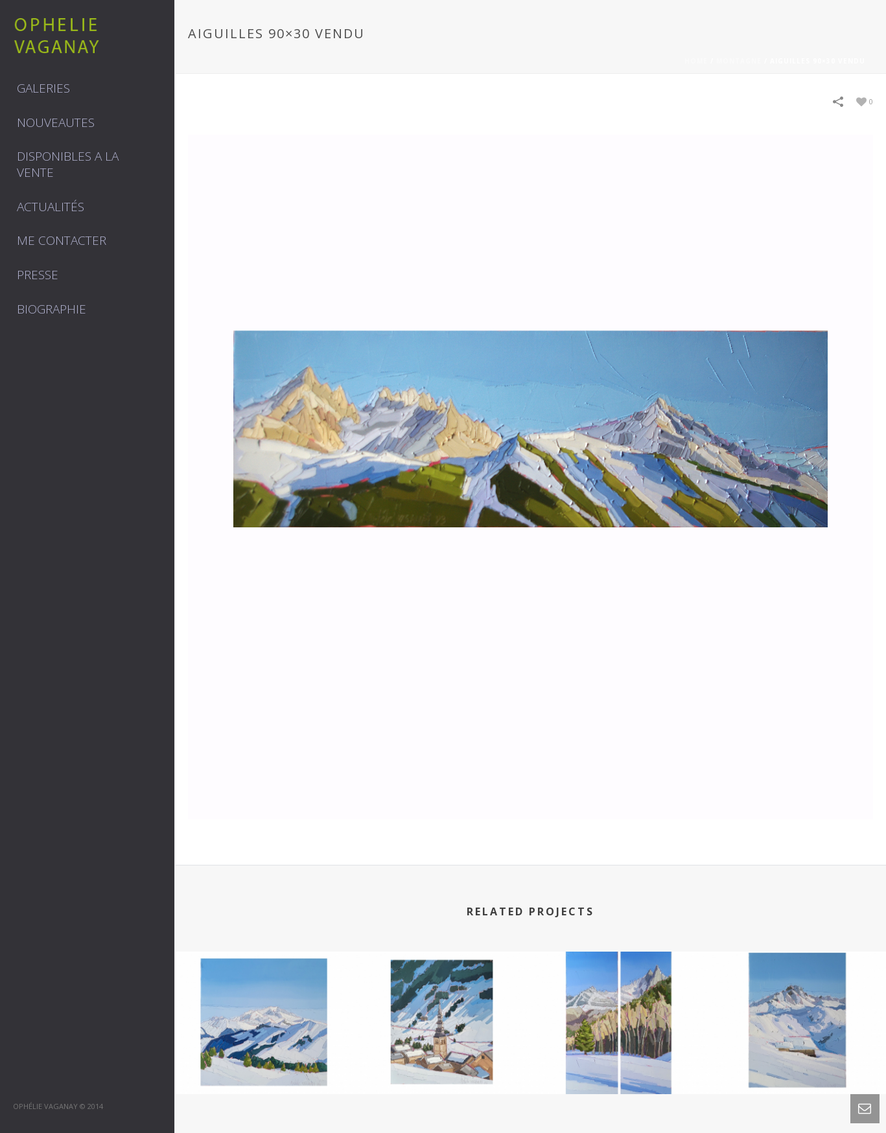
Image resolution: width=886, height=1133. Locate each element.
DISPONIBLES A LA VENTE (68, 164)
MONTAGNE (739, 60)
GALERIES (43, 88)
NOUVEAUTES (56, 122)
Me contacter (61, 240)
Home (696, 60)
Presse (37, 274)
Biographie (51, 309)
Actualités (50, 206)
